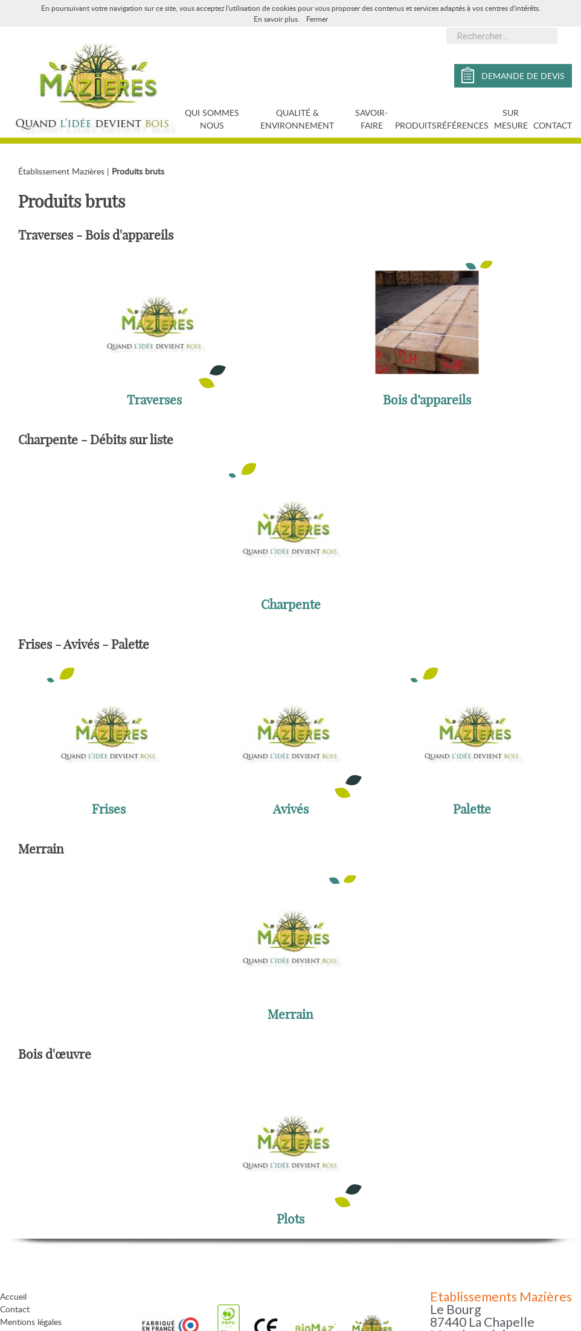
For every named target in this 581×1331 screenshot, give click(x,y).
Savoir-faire (371, 119)
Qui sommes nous (212, 119)
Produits (416, 125)
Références (463, 125)
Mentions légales (31, 1321)
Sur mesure (511, 119)
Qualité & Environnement (297, 119)
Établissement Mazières (61, 171)
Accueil (13, 1296)
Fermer (317, 19)
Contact (552, 125)
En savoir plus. (277, 19)
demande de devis (513, 75)
